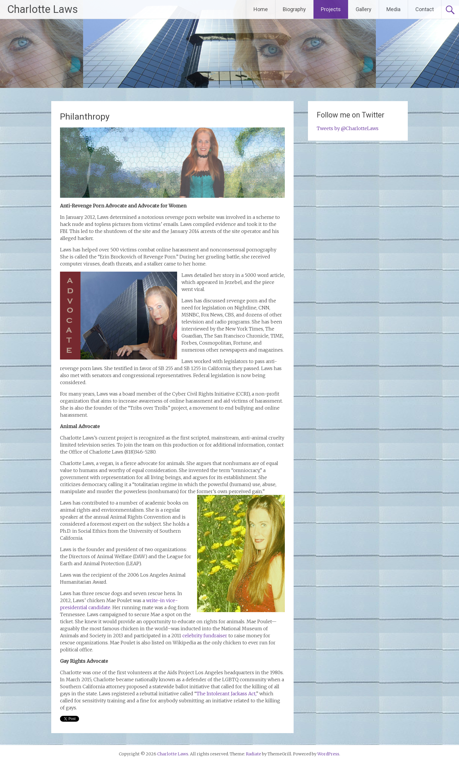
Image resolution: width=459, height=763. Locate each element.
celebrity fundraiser (204, 635)
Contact (424, 9)
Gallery (363, 9)
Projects (331, 9)
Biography (294, 9)
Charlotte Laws (42, 9)
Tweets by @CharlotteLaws (347, 128)
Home (261, 9)
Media (393, 9)
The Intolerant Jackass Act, (226, 693)
